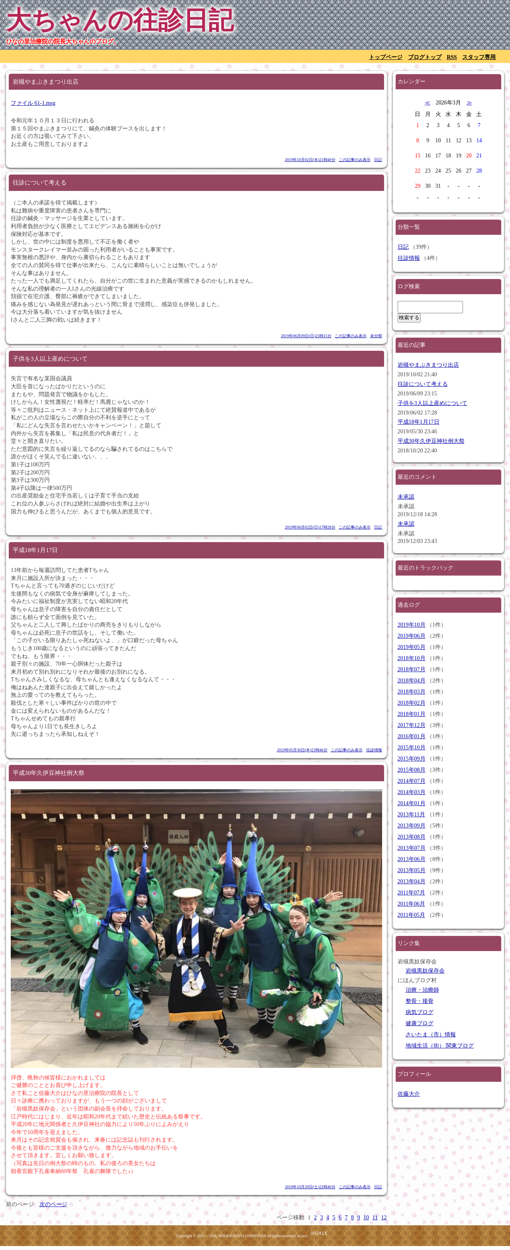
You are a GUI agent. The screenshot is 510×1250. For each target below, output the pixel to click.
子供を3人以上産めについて (432, 403)
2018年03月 (412, 692)
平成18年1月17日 (418, 422)
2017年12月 (412, 725)
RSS (452, 57)
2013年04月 (412, 881)
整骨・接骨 (420, 1001)
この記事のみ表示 (355, 159)
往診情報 (374, 750)
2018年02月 (412, 703)
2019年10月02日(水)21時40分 (310, 159)
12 (384, 1218)
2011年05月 (411, 915)
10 (366, 1218)
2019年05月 (412, 647)
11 (375, 1218)
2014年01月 (412, 803)
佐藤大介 (409, 1094)
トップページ (385, 57)
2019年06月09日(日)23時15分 (306, 336)
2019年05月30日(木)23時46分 (302, 750)
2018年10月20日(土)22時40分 (310, 1187)
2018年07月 (412, 669)
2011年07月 (411, 893)
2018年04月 (412, 681)
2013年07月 (412, 848)
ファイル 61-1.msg (33, 103)
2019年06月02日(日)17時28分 (310, 527)
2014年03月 (412, 792)
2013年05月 (412, 870)
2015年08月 (412, 770)
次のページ (53, 1204)
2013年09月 (412, 826)
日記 (378, 159)
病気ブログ (420, 1012)
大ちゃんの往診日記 (119, 20)
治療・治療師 (422, 990)
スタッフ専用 (479, 57)
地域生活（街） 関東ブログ (440, 1046)
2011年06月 (411, 904)
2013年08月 (412, 837)
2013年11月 (411, 815)
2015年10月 (412, 748)
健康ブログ (420, 1023)
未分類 (376, 336)
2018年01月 (412, 714)
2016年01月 (412, 736)
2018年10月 (412, 658)
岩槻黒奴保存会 (425, 971)
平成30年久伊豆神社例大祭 (431, 441)
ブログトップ (424, 57)
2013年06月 (412, 859)
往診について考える (423, 384)
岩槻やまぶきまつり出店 (428, 365)
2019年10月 (412, 625)
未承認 (406, 497)
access (302, 1236)
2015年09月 (412, 759)
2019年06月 (412, 636)
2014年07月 (412, 781)
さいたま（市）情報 (431, 1035)
